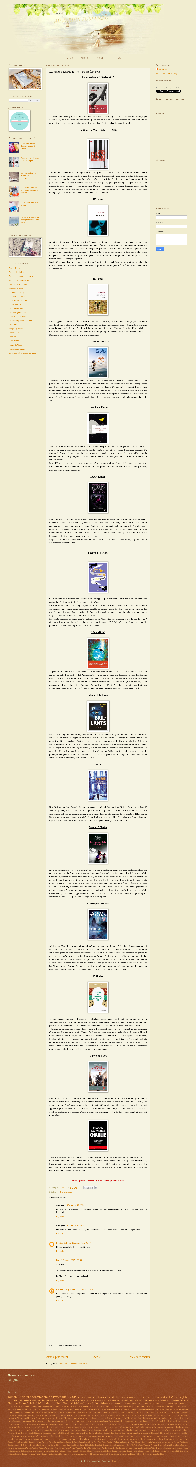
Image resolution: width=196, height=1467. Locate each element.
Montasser (31, 1439)
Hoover (77, 1409)
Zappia (124, 1448)
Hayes (85, 1430)
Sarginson (169, 1442)
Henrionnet (114, 1430)
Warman (78, 1448)
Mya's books (14, 333)
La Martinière (106, 1409)
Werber (93, 1448)
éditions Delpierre (107, 1454)
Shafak (38, 1445)
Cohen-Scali (46, 1424)
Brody (120, 1421)
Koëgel (59, 1433)
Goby (10, 1430)
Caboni (84, 1412)
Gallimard (148, 1400)
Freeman (130, 1427)
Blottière (78, 1421)
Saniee (163, 1442)
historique (183, 1400)
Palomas (142, 1439)
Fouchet (123, 1412)
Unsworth (184, 1445)
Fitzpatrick (62, 1409)
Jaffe (166, 1430)
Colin (90, 1412)
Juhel (180, 1430)
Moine (16, 1439)
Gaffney (142, 1427)
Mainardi (90, 1436)
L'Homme (71, 1433)
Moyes (70, 1439)
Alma (144, 1418)
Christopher (26, 1424)
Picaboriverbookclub (164, 1439)
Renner (81, 1442)
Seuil (29, 1445)
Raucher (63, 1442)
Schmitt (112, 1415)
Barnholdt (30, 1421)
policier (177, 1403)
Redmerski (70, 1442)
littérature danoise (14, 1451)
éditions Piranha (129, 1454)
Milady (151, 1403)
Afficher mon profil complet (168, 73)
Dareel (59, 1260)
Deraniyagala (145, 1424)
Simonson (70, 1445)
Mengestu (170, 1436)
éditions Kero (183, 1406)
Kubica (161, 1412)
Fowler (101, 1427)
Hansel (68, 1430)
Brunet (130, 1421)
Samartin (106, 1415)
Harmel (80, 1430)
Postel (186, 1439)
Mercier (177, 1436)
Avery (186, 1418)
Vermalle (42, 1448)
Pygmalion (82, 1415)
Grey (39, 1430)
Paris (10, 1406)
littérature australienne (119, 1406)
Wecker (83, 1448)
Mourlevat (63, 1439)
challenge (34, 1406)
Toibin (136, 1445)
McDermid (142, 1436)
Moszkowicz (55, 1439)
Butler (152, 1421)
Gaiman (148, 1427)
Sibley (58, 1445)
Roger (155, 1409)
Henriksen (105, 1430)
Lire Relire (13, 324)
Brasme (79, 1412)
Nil (85, 1439)
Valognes (11, 1448)
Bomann (90, 1421)
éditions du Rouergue (16, 1409)
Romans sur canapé (17, 349)
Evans (51, 1427)
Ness (64, 1415)
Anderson (149, 1418)
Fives (89, 1427)
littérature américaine (108, 1397)
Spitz (100, 1445)
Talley (129, 1445)
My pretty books (16, 328)
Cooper (86, 1424)
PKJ (186, 1403)
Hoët (148, 1430)
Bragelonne (109, 1421)
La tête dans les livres (18, 300)
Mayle (116, 1436)
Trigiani (168, 1445)
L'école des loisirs (82, 1433)
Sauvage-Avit (178, 1442)
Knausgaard (47, 1433)
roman (12, 1397)
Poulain (10, 1442)
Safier (148, 1442)
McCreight (134, 1436)
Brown (125, 1421)
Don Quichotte (176, 1424)
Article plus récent (57, 1357)
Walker (67, 1448)
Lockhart (185, 1433)
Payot (148, 1439)
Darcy (97, 1424)
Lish (175, 1433)
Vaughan (35, 1448)
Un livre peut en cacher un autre (22, 353)
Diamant (154, 1424)
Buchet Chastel (138, 1421)
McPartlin (23, 1415)
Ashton (180, 1418)
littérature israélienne (173, 1415)
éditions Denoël (22, 1400)
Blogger (114, 1461)
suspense (97, 1400)
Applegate (157, 1418)
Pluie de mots (14, 341)
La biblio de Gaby (16, 292)
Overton (126, 1439)
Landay (129, 1433)
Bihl (65, 1421)
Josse (176, 1430)
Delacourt (53, 1409)
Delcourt (133, 1424)
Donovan (185, 1424)
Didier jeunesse (102, 1412)
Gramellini (28, 1430)
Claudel (33, 1424)
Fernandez (77, 1427)
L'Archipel (91, 1406)
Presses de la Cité (118, 1400)
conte (167, 1409)
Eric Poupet (112, 1412)
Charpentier (17, 1424)
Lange (135, 1433)
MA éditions (68, 1436)
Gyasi (54, 1430)
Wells (89, 1448)
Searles (10, 1445)
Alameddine (126, 1418)
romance (156, 1397)
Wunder (104, 1448)
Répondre (60, 1216)
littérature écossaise (14, 1454)
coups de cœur (136, 1397)
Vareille (29, 1448)
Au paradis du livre (17, 272)
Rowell (124, 1442)
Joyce (98, 1409)
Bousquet (96, 1421)
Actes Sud (29, 1409)
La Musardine (94, 1433)
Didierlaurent (161, 1424)
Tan (132, 1445)
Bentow (60, 1421)
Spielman (95, 1445)
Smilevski (83, 1445)
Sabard (143, 1442)
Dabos (94, 1412)
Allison (133, 1418)
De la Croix (119, 1424)
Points (177, 1439)
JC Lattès (105, 1400)
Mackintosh (83, 1436)
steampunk (78, 1454)
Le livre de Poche (119, 1409)
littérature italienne (100, 1403)
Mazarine (142, 1409)
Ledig (177, 1412)
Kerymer (24, 1433)
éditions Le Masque (71, 1418)
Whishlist (85, 58)
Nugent (104, 1439)
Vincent (61, 1448)
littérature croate (182, 1448)
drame (148, 1397)
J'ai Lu (152, 1412)
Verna (47, 1448)
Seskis (25, 1445)
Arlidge (163, 1418)
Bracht (102, 1421)
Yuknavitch (111, 1448)
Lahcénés (118, 1433)
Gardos (154, 1427)
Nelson (59, 1415)
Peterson (153, 1439)
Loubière (36, 1436)
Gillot (179, 1427)
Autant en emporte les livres (21, 276)
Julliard (185, 1430)
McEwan (150, 1436)
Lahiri (124, 1433)
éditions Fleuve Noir (57, 1418)
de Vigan (152, 1448)
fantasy (133, 1403)
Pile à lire (101, 58)
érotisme (31, 1412)
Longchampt (12, 1436)
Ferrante (84, 1427)
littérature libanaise (86, 1451)
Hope (144, 1430)
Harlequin (130, 1412)
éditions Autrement (42, 1418)
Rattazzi (57, 1442)
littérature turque (182, 1451)
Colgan (60, 1424)
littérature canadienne (137, 1406)
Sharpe (43, 1445)
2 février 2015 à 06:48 (81, 1243)
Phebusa (12, 337)
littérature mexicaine (119, 1451)
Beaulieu (48, 1421)
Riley (100, 1442)
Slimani (77, 1445)
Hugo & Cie (24, 1403)
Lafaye (106, 1433)
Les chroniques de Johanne (20, 320)
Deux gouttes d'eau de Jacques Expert (30, 159)
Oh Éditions (118, 1439)
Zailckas (119, 1448)
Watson (149, 1415)
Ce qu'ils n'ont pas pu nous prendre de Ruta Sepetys (30, 219)
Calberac (169, 1421)
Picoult (76, 1415)
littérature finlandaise (28, 1451)
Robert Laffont (58, 1400)
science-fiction (114, 1403)
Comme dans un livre (18, 284)
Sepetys (124, 1415)
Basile (42, 1421)
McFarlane (157, 1436)
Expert (61, 1427)
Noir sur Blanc (96, 1439)
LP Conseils (100, 1406)
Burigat (146, 1421)
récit (72, 1454)
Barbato (24, 1421)
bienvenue (137, 1448)
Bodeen (83, 1421)
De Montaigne (110, 1424)
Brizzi (116, 1421)
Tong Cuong (142, 1415)
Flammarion (13, 1403)
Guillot (49, 1430)
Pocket (157, 1403)
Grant (35, 1430)
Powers (16, 1442)
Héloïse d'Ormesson (88, 1409)
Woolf (99, 1448)
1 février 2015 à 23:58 (75, 1225)
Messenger (184, 1436)
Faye (65, 1427)
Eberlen (20, 1427)
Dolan (168, 1424)
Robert (104, 1442)
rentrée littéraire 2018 (55, 1454)
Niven (88, 1439)
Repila (86, 1442)
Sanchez (158, 1442)
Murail (75, 1439)
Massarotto (16, 1415)
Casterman (184, 1421)
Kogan (54, 1433)
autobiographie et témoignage (166, 1400)
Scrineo (161, 1409)
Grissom (44, 1430)
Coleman (54, 1424)
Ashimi (175, 1418)
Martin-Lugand (132, 1409)
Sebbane (16, 1445)
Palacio (136, 1439)
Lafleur (111, 1433)
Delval (138, 1424)
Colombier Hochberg (70, 1424)
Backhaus (17, 1421)
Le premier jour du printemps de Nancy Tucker (29, 190)
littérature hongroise (44, 1451)
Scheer (185, 1442)
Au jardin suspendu (168, 88)
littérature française (87, 1397)
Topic (141, 1445)
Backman (44, 1412)
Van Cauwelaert (20, 1448)
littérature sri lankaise (151, 1451)
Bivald (67, 1412)
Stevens (112, 1445)
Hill (126, 1430)
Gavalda (169, 1427)
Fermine (70, 1427)
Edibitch (37, 1427)
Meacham (31, 1415)
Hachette (70, 1409)
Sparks (89, 1445)
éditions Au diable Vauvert (26, 1418)
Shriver (52, 1445)
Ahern (120, 1418)
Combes (81, 1424)
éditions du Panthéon (156, 1454)
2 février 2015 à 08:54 (72, 1260)
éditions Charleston (134, 1400)
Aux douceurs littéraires (19, 280)
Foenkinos (94, 1427)
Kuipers (65, 1433)
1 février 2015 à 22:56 (75, 1205)
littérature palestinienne (135, 1451)
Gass (164, 1427)
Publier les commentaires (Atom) (72, 1363)
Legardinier (184, 1412)
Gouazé (15, 1430)
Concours (83, 1406)
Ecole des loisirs (28, 1427)
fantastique (47, 1400)
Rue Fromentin (97, 1415)
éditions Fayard (175, 1409)
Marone (104, 1436)
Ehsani (43, 1427)
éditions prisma (83, 1418)
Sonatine (163, 1403)
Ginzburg (184, 1427)
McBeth (121, 1436)
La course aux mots (17, 296)
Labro (101, 1433)
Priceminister (23, 1442)
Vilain (52, 1448)
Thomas (135, 1415)
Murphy (48, 1415)
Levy (10, 1415)
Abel (91, 1418)
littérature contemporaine (35, 1397)
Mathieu (110, 1436)
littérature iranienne (58, 1451)
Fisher (118, 1412)
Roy (129, 1442)
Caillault (162, 1421)
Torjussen (146, 1445)
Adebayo (101, 1418)
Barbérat (62, 1412)
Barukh (37, 1421)
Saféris (152, 1442)
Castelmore (176, 1421)
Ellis (47, 1427)
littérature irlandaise (169, 1406)
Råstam (137, 1442)
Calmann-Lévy (43, 1409)
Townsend (154, 1445)
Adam (95, 1418)
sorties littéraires (65, 1192)
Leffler (160, 1433)
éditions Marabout (21, 1412)
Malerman (97, 1436)
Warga (72, 1448)
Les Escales (125, 1403)
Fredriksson (123, 1427)
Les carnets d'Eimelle (18, 316)
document (159, 1448)
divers (108, 1406)
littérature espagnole (153, 1406)
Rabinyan (45, 1442)
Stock (129, 1415)
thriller (164, 1397)
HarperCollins (139, 1412)
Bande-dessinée (53, 1412)
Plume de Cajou (15, 345)
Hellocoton (179, 88)
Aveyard (11, 1421)
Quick (89, 1415)
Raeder (51, 1442)
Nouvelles (69, 1415)
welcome (85, 1454)
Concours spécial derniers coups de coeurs (28, 146)
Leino (166, 1433)
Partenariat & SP (64, 1397)
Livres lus (117, 58)
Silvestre (63, 1445)
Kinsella (30, 1433)
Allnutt (139, 1418)
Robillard (110, 1442)
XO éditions (25, 1406)
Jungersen (11, 1433)
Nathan (53, 1415)
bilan (154, 1415)
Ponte (181, 1439)
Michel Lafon (35, 1400)
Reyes (91, 1442)
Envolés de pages (16, 288)
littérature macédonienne (102, 1451)
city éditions (161, 1415)
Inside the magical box (66, 1289)
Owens (131, 1439)
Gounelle (21, 1430)
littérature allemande (46, 1403)
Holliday (131, 1430)
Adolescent (108, 1418)
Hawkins (147, 1412)
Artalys (37, 1412)
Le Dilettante (153, 1433)
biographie (145, 1448)
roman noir (67, 1454)
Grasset (145, 1403)
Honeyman (138, 1430)
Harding (74, 1430)
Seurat (34, 1445)
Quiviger (38, 1442)
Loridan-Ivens (22, 1436)
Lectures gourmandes (18, 312)
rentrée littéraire (42, 1454)
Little (179, 1433)
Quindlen (32, 1442)
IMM (162, 1430)
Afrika (115, 1418)
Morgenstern (39, 1439)
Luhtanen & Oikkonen (48, 1436)
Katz (157, 1412)
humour (170, 1403)
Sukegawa (122, 1445)
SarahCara (163, 69)
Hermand (121, 1430)
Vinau (56, 1448)
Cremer (91, 1424)
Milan (37, 1415)
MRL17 (75, 1436)
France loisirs (108, 1427)
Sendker (118, 1415)
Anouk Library (15, 268)
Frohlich (136, 1427)
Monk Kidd (23, 1439)
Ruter (133, 1442)
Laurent (145, 1433)
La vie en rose (15, 304)
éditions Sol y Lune (142, 1454)
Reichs (76, 1442)
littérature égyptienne (29, 1454)
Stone (117, 1445)
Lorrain (30, 1436)
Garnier (159, 1427)
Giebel (174, 1427)
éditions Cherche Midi (65, 1403)
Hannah (63, 1430)
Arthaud (169, 1418)
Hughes (153, 1430)
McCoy (127, 1436)
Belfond (33, 1403)
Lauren (139, 1433)
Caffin (157, 1421)
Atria (35, 1409)
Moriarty (47, 1439)
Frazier (116, 1427)
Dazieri (102, 1424)
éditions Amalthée (95, 1454)
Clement (39, 1424)
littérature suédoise (52, 1406)
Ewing (56, 1427)
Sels (21, 1445)
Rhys (95, 1442)
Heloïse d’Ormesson (95, 1430)
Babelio (11, 1400)
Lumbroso (59, 1436)
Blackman (70, 1421)
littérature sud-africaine (167, 1451)
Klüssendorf (38, 1433)
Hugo (158, 1430)
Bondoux (73, 1412)
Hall (58, 1430)
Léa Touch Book (63, 1243)
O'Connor (110, 1439)
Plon (172, 1439)
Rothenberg (118, 1442)
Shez (48, 1445)
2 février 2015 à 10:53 (86, 1289)
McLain (164, 1436)
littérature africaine (169, 1448)
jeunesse (124, 1397)
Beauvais (55, 1421)
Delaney (126, 1424)
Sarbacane (16, 1406)
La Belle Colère (169, 1412)
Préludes (149, 1409)
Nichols (80, 1439)
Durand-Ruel (12, 1427)
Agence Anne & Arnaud (69, 1406)
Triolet (173, 1445)
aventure (130, 1448)
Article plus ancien (138, 1357)
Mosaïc (42, 1415)
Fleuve (139, 1403)
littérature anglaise (178, 1397)
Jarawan (171, 1430)
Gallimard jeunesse (83, 1403)
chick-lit (41, 1406)
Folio (182, 1403)
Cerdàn (10, 1424)
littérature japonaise (72, 1451)
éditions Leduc (119, 1454)
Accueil (70, 58)
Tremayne (161, 1445)
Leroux (170, 1433)
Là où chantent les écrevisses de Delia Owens (29, 175)
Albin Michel (71, 1400)
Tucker (178, 1445)
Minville (11, 1439)
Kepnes (17, 1433)
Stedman (106, 1445)
